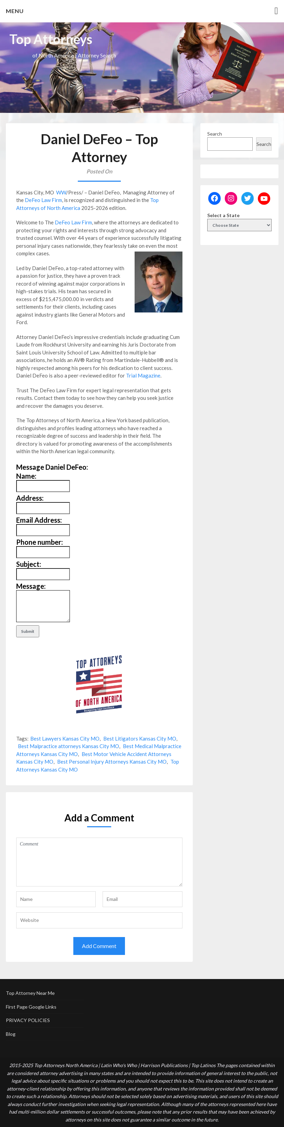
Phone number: (39, 542)
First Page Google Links (31, 1007)
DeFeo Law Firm (43, 200)
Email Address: (39, 520)
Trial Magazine (143, 375)
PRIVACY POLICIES (28, 1020)
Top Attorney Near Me (30, 993)
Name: (26, 476)
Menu (15, 11)
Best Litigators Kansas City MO (139, 738)
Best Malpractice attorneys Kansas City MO (68, 746)
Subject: (28, 564)
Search (214, 134)
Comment (99, 862)
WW (61, 192)
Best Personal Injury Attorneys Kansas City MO (112, 761)
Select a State (223, 215)
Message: (31, 586)
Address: (30, 498)
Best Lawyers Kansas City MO (64, 738)
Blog (10, 1034)
